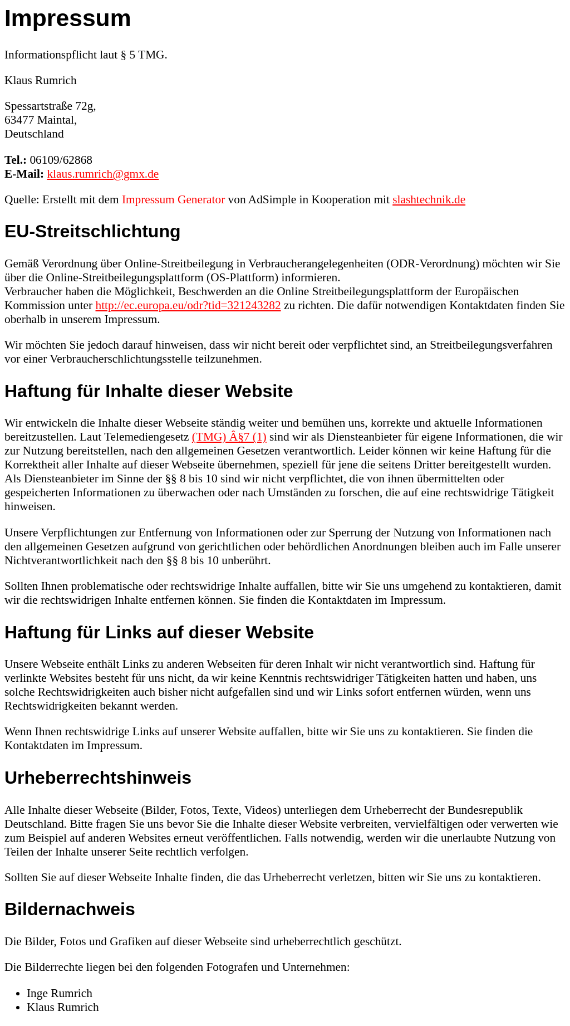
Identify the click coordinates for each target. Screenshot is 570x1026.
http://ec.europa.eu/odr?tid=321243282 (188, 305)
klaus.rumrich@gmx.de (103, 173)
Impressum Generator (173, 199)
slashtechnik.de (428, 199)
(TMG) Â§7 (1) (229, 436)
